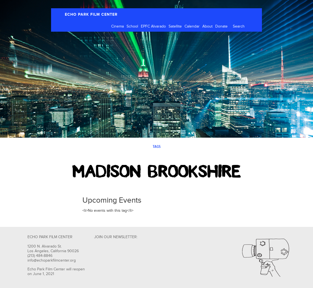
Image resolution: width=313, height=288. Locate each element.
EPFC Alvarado (153, 26)
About (207, 26)
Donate (221, 26)
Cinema (117, 26)
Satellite (175, 26)
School (132, 26)
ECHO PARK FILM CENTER (91, 14)
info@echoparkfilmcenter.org (51, 260)
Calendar (192, 26)
